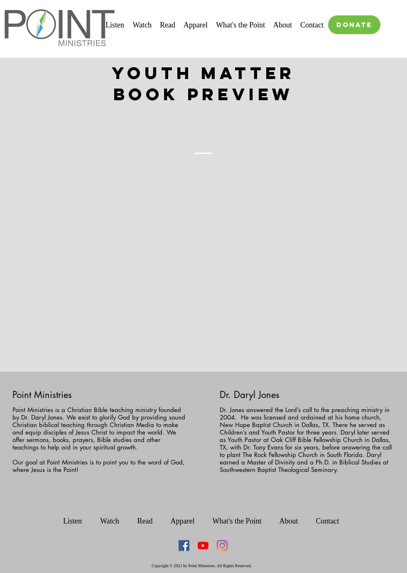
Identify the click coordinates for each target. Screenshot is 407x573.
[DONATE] (354, 24)
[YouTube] (203, 545)
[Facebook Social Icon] (184, 545)
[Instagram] (222, 545)
